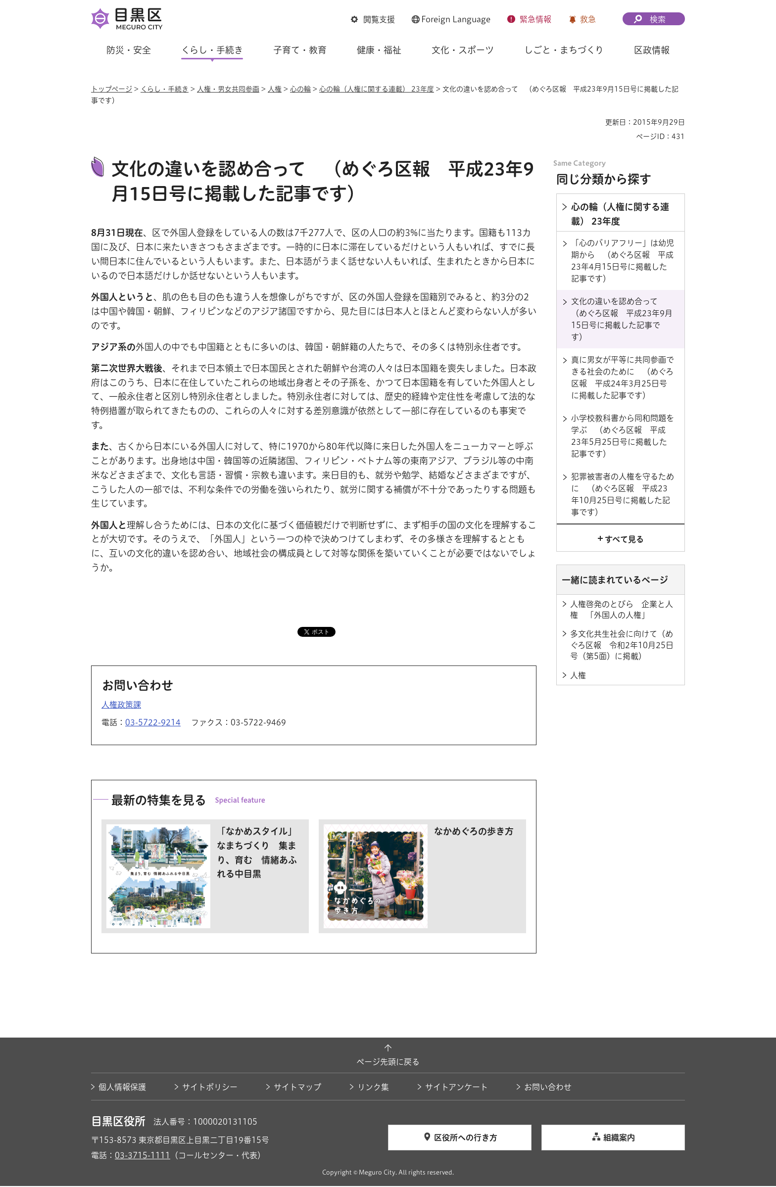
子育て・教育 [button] (300, 50)
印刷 (594, 122)
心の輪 (300, 89)
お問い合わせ (548, 1088)
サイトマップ (297, 1088)
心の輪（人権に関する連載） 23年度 (376, 89)
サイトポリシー (210, 1088)
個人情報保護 (122, 1088)
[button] (373, 19)
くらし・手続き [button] (212, 50)
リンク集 (373, 1088)
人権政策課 (121, 706)
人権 (275, 89)
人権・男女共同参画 (228, 89)
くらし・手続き (165, 89)
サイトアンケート (456, 1088)
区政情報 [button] (652, 50)
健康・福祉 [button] (379, 50)
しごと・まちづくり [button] (564, 50)
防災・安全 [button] (128, 50)
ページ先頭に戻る (388, 1063)
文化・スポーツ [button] (463, 50)
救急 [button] (588, 19)
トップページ (111, 89)
